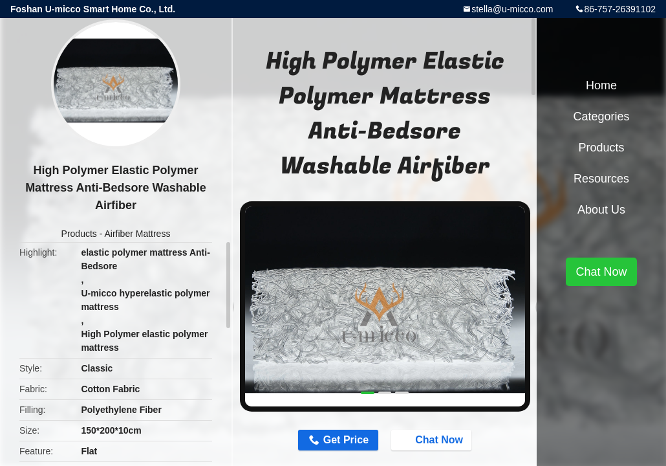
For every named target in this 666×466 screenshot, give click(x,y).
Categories (601, 116)
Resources (601, 178)
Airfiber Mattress (138, 233)
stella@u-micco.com (512, 9)
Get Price (346, 439)
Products (79, 233)
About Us (601, 209)
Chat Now (432, 439)
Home (601, 85)
